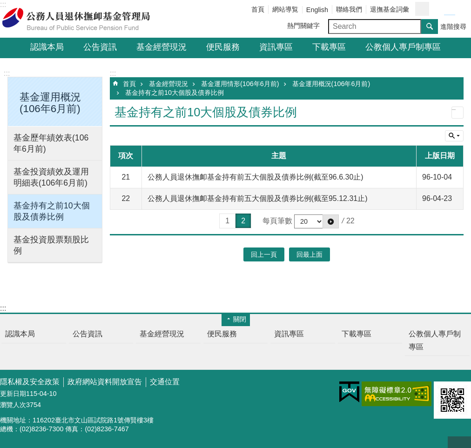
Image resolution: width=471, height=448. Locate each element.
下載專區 (329, 47)
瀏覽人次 (13, 404)
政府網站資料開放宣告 (104, 382)
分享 (422, 9)
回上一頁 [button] (264, 254)
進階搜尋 (453, 26)
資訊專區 (276, 47)
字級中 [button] (449, 9)
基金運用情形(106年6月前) (240, 83)
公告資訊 (100, 47)
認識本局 (47, 47)
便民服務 (223, 47)
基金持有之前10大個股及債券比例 (51, 211)
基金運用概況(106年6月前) (331, 83)
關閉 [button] (239, 319)
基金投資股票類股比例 (51, 245)
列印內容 (457, 113)
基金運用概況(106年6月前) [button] (50, 102)
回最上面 (459, 442)
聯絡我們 (349, 9)
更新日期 (13, 393)
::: (7, 73)
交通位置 (165, 382)
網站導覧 (285, 9)
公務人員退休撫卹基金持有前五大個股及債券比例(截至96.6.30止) (255, 177)
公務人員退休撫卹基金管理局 (81, 19)
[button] (331, 221)
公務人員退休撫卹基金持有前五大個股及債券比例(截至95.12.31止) (258, 198)
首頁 (257, 9)
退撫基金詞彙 (389, 9)
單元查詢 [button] (454, 135)
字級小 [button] (438, 9)
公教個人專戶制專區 (403, 47)
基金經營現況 (161, 47)
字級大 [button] (460, 9)
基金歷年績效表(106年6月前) (50, 143)
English (317, 9)
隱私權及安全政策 (30, 382)
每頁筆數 (277, 221)
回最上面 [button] (309, 254)
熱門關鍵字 (303, 25)
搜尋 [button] (429, 26)
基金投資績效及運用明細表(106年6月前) (51, 177)
